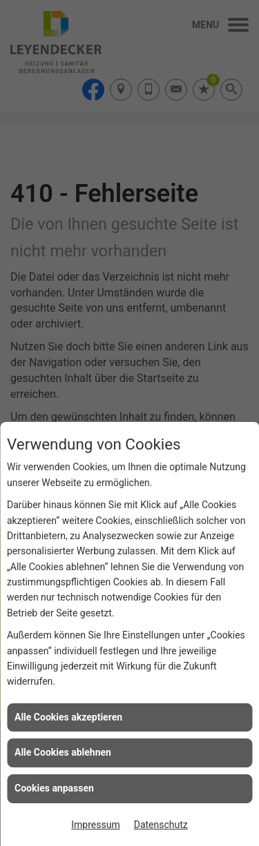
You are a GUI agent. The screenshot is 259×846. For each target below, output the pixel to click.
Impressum (95, 824)
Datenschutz (161, 824)
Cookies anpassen (54, 788)
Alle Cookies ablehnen (63, 752)
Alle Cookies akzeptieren (68, 717)
